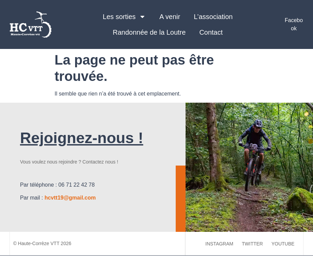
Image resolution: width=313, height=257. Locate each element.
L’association (213, 16)
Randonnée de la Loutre (149, 32)
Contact (211, 32)
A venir (169, 16)
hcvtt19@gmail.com (70, 198)
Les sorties (124, 16)
